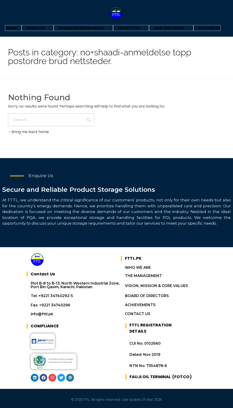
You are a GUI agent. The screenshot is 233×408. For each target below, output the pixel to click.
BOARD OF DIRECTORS (147, 296)
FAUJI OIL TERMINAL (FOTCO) (160, 377)
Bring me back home (28, 131)
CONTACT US (137, 314)
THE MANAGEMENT (143, 276)
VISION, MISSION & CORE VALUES (156, 286)
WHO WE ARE (138, 267)
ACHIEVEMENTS (140, 305)
